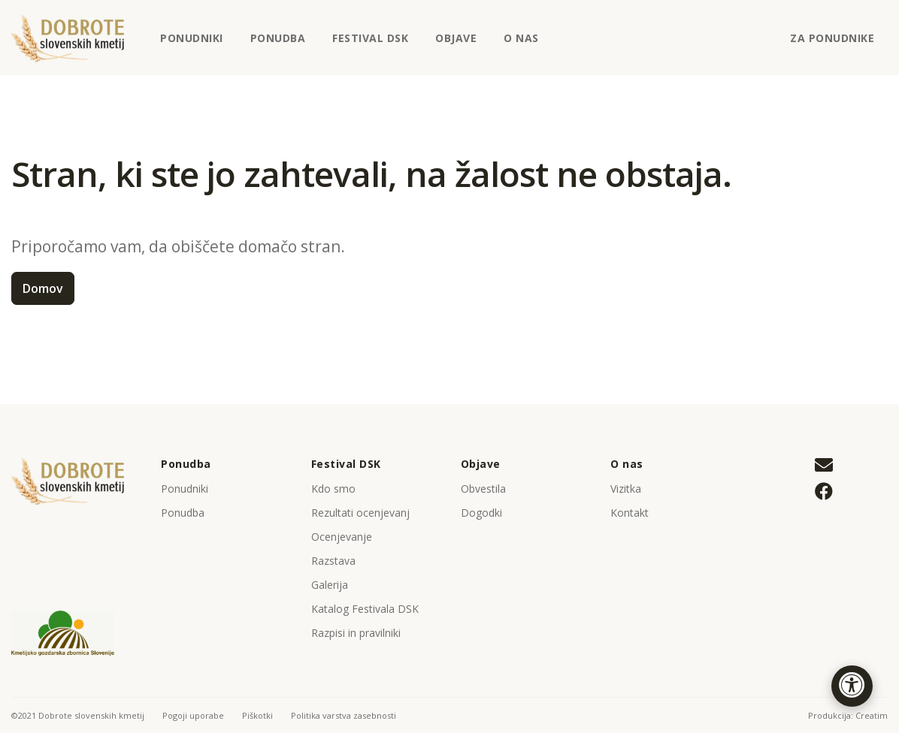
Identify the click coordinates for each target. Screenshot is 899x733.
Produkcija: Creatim (848, 715)
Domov (43, 288)
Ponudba (278, 38)
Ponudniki (191, 38)
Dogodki (481, 512)
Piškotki (257, 715)
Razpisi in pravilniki (356, 633)
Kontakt (629, 512)
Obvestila (483, 488)
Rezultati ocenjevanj (360, 512)
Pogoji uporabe (193, 715)
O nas (527, 43)
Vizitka (625, 488)
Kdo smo (333, 488)
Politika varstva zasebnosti (343, 715)
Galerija (329, 585)
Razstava (333, 561)
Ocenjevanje (341, 536)
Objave (461, 43)
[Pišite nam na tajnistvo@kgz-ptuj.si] (824, 466)
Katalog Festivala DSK (365, 609)
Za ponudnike (832, 38)
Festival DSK (375, 43)
